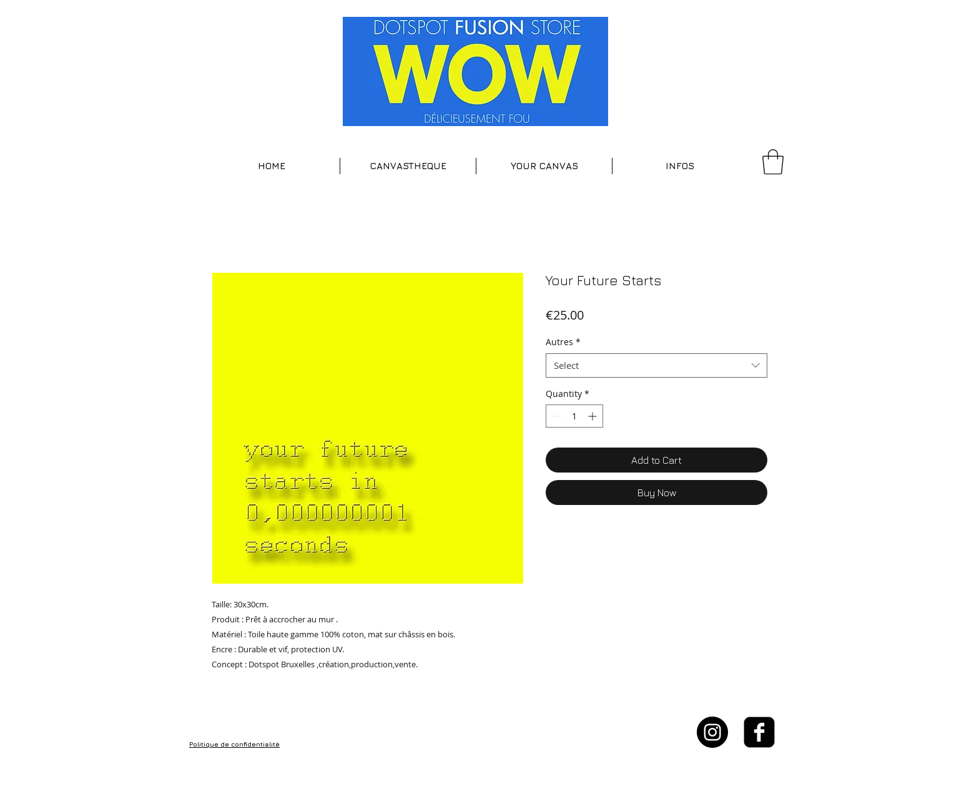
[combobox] (656, 365)
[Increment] (593, 416)
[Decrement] (555, 416)
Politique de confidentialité (234, 744)
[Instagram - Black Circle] (712, 732)
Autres (563, 342)
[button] (408, 166)
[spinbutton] (574, 416)
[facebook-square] (759, 732)
